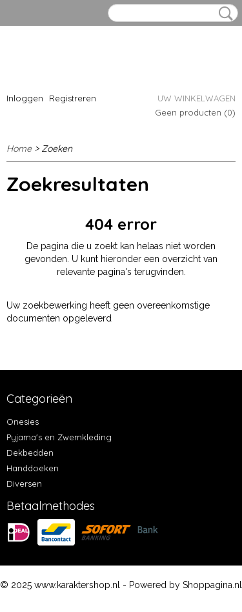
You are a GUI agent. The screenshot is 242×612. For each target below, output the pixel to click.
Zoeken (223, 13)
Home (19, 148)
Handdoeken (32, 468)
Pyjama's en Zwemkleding (59, 437)
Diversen (24, 483)
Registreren (72, 98)
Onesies (22, 421)
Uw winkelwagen (196, 98)
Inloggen (24, 98)
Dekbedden (30, 452)
